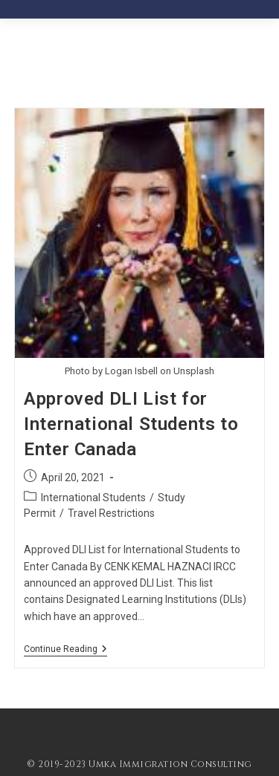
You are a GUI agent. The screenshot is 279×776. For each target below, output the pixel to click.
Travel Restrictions (111, 513)
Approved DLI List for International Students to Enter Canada (131, 423)
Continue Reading (65, 650)
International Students (93, 497)
